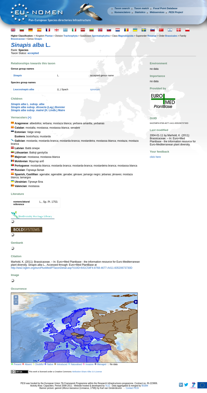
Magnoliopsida (125, 36)
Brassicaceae (18, 39)
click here (155, 156)
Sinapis (38, 39)
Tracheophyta (70, 36)
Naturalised (76, 364)
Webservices (157, 12)
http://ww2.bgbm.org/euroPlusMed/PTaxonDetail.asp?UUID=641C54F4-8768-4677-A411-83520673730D (71, 267)
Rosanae (152, 36)
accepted (33, 53)
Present (17, 364)
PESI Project (176, 12)
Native (50, 364)
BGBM (145, 385)
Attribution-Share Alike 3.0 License (87, 372)
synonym (95, 89)
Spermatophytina (101, 36)
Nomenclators (122, 12)
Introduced (62, 364)
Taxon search (122, 8)
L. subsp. (27, 104)
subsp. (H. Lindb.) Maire (38, 110)
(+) (29, 117)
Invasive (90, 364)
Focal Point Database (165, 8)
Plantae (49, 36)
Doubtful (39, 364)
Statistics (140, 12)
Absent (28, 364)
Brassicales (171, 36)
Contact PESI (132, 388)
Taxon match (141, 8)
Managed (101, 364)
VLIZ (107, 385)
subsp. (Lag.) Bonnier (38, 107)
